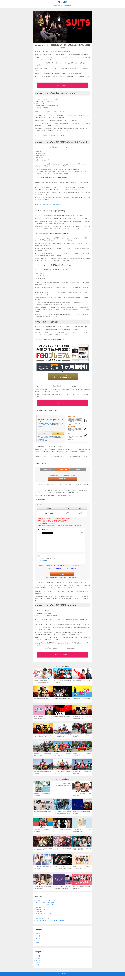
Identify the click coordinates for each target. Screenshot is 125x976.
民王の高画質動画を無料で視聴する (42, 698)
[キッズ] (38, 936)
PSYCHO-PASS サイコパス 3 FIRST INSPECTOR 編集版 (50, 920)
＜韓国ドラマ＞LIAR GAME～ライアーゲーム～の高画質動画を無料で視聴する (62, 868)
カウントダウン (40, 907)
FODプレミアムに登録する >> (62, 85)
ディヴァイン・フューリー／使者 (44, 913)
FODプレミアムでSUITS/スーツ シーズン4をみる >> (48, 204)
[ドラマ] (59, 666)
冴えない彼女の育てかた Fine (43, 918)
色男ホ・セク (39, 911)
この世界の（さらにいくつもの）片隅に (46, 900)
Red (37, 916)
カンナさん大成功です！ (42, 909)
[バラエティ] (39, 940)
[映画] (37, 942)
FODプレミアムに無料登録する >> (62, 655)
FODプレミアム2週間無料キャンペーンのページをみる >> (49, 135)
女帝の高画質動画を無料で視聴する (81, 680)
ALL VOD (62, 2)
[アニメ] (38, 933)
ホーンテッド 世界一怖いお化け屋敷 (45, 902)
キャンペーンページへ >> (62, 403)
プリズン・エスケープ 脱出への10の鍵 (45, 904)
